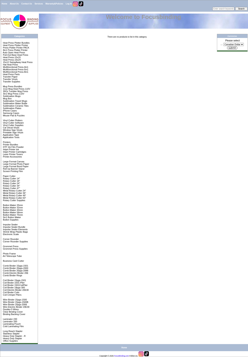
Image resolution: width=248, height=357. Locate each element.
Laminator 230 (9, 319)
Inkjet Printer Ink (10, 149)
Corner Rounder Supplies (15, 241)
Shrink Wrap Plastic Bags (15, 232)
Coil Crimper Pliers (11, 295)
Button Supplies (10, 219)
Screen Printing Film (12, 171)
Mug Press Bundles (12, 86)
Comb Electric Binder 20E (15, 273)
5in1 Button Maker (11, 217)
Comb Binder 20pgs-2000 (15, 268)
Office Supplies (10, 341)
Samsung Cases (10, 113)
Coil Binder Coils (10, 292)
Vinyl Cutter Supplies (12, 125)
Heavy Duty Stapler (12, 338)
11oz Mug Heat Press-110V (16, 89)
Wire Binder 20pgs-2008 (14, 304)
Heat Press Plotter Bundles (15, 43)
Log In (69, 4)
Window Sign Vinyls (12, 130)
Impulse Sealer (10, 224)
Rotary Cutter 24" (11, 183)
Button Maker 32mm (12, 207)
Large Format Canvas (13, 161)
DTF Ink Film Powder (13, 147)
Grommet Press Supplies (14, 249)
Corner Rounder (10, 239)
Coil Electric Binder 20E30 (15, 290)
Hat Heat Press (10, 64)
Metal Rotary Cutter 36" (14, 193)
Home (4, 4)
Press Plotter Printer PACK (15, 47)
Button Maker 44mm (12, 210)
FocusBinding (119, 356)
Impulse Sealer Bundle (13, 227)
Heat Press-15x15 (11, 57)
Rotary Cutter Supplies (13, 200)
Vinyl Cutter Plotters (12, 120)
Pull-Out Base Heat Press (15, 55)
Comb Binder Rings (12, 275)
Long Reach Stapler (12, 331)
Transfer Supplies (11, 81)
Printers (6, 142)
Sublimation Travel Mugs (14, 101)
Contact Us (26, 4)
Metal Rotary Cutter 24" (14, 190)
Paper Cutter (8, 176)
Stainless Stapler (11, 333)
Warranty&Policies (54, 4)
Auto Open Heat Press (13, 52)
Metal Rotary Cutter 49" (14, 195)
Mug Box (6, 98)
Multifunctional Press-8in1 (15, 72)
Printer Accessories (12, 156)
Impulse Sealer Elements (14, 229)
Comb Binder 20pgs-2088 (15, 270)
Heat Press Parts (11, 74)
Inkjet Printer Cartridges (14, 152)
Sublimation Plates (11, 108)
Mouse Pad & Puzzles (13, 115)
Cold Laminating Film (13, 326)
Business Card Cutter (13, 261)
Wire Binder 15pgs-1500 (14, 299)
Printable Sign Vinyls (12, 132)
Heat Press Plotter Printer (15, 45)
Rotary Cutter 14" (11, 178)
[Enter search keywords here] (223, 8)
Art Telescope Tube (12, 256)
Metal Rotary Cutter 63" (14, 198)
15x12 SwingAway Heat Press (17, 62)
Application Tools (10, 137)
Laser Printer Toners (12, 154)
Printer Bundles (10, 144)
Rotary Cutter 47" (11, 188)
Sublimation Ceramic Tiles (15, 106)
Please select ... (230, 42)
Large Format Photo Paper (15, 164)
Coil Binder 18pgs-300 (13, 287)
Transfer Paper (10, 77)
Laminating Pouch (11, 324)
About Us (14, 4)
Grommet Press (10, 246)
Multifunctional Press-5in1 (15, 69)
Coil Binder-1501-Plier (13, 282)
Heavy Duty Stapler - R (14, 336)
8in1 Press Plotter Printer (14, 50)
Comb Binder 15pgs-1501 (15, 266)
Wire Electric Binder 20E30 (15, 307)
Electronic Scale (10, 234)
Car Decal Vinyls (10, 127)
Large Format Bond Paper (15, 166)
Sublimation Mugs (11, 96)
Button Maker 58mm (12, 212)
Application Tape (10, 135)
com (127, 356)
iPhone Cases (9, 110)
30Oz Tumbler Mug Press (15, 91)
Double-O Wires (10, 309)
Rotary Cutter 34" (11, 186)
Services (38, 4)
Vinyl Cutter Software (13, 123)
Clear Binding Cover (12, 312)
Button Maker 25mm (12, 205)
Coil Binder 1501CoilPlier (14, 285)
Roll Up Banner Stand (13, 169)
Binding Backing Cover (13, 314)
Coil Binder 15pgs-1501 (14, 280)
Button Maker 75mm (12, 215)
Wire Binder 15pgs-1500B (15, 302)
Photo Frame (9, 253)
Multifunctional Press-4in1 (15, 67)
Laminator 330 (9, 321)
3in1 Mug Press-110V (13, 93)
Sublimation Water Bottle (14, 103)
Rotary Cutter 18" (11, 181)
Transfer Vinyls (10, 79)
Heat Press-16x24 (11, 60)
